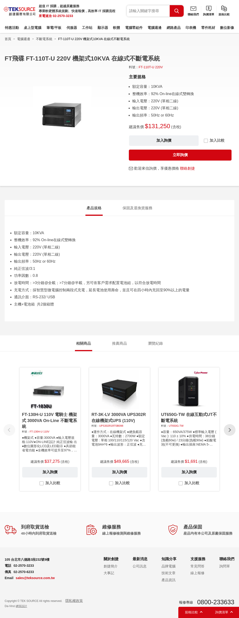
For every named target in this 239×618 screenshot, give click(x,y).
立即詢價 (180, 155)
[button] (229, 430)
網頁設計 (21, 606)
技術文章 (169, 573)
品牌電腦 (169, 566)
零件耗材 (208, 28)
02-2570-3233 (63, 16)
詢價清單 (208, 14)
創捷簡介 (111, 566)
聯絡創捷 (187, 168)
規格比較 (224, 14)
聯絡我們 (193, 14)
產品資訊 (169, 580)
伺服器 (72, 28)
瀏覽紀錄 (155, 343)
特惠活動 (12, 28)
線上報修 (197, 573)
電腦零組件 (134, 28)
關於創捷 (111, 559)
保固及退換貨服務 (137, 208)
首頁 (8, 39)
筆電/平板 (53, 28)
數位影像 (227, 28)
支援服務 (197, 559)
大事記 (109, 573)
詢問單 (224, 566)
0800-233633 (215, 602)
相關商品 (83, 343)
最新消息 (140, 559)
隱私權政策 (74, 601)
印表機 (191, 28)
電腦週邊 (155, 28)
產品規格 (94, 208)
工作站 (87, 28)
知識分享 (169, 559)
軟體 (116, 28)
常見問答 (197, 566)
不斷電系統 (44, 39)
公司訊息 (140, 566)
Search (177, 11)
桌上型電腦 (32, 28)
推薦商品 (119, 343)
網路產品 (174, 28)
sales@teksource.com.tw (35, 578)
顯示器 (103, 28)
